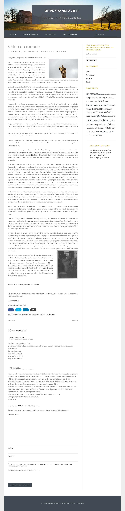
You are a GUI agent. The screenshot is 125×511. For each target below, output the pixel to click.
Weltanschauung (49, 314)
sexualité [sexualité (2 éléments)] (88, 132)
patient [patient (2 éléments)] (106, 116)
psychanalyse (26, 314)
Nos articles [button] (50, 34)
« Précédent (12, 320)
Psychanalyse (62, 51)
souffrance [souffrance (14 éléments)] (102, 131)
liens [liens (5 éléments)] (98, 112)
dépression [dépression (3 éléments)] (90, 101)
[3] (37, 268)
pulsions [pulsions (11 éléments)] (110, 124)
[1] (59, 82)
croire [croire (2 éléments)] (93, 98)
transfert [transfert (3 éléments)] (89, 135)
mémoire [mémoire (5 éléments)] (109, 112)
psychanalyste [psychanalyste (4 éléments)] (91, 124)
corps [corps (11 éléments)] (88, 97)
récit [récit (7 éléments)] (106, 127)
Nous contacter (70, 34)
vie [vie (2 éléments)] (93, 135)
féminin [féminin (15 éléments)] (90, 105)
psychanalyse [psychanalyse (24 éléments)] (106, 120)
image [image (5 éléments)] (88, 109)
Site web (11, 456)
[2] (32, 155)
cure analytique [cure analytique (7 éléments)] (103, 97)
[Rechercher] (105, 34)
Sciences (89, 78)
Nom (10, 440)
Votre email (92, 54)
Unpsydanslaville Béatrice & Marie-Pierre (38, 51)
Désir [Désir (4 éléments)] (96, 101)
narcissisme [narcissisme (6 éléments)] (91, 115)
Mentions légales (68, 503)
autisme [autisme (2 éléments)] (113, 94)
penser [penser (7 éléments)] (89, 120)
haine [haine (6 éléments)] (97, 105)
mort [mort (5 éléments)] (103, 112)
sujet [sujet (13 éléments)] (111, 131)
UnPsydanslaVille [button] (30, 34)
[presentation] (23, 477)
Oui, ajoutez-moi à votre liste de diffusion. (24, 470)
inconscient (17, 314)
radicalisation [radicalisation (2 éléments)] (90, 128)
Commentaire (13, 414)
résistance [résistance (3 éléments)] (111, 128)
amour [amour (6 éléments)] (101, 93)
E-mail (11, 448)
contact (81, 503)
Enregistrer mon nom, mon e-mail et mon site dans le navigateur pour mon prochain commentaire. (40, 465)
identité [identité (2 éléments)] (114, 105)
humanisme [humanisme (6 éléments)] (106, 105)
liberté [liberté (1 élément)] (94, 112)
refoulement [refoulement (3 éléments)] (99, 128)
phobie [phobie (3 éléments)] (95, 120)
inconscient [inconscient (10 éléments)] (97, 108)
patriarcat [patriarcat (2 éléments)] (112, 116)
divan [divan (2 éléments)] (112, 98)
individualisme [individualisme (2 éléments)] (108, 109)
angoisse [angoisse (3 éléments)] (107, 94)
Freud (10, 314)
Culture (88, 71)
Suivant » (75, 320)
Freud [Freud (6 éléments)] (105, 101)
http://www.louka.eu (15, 359)
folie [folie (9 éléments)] (101, 101)
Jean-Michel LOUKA (17, 337)
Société (88, 82)
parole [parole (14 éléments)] (100, 115)
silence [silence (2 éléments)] (94, 132)
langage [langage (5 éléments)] (89, 112)
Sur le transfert (14, 300)
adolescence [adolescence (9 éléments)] (92, 93)
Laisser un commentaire (20, 485)
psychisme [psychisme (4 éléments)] (101, 124)
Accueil (13, 34)
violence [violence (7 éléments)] (98, 135)
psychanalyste (37, 314)
